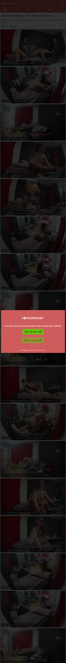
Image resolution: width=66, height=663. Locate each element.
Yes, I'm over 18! (33, 331)
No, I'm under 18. (33, 340)
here (25, 350)
